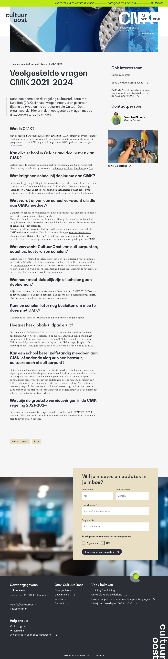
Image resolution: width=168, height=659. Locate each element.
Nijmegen (58, 168)
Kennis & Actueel (30, 64)
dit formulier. (21, 265)
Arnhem (68, 168)
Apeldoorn (79, 168)
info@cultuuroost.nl (25, 604)
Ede (91, 168)
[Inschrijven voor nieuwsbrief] (102, 552)
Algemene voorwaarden (76, 655)
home (15, 64)
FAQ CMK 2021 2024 (52, 64)
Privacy (100, 655)
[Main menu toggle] (156, 17)
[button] (144, 17)
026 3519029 (19, 608)
